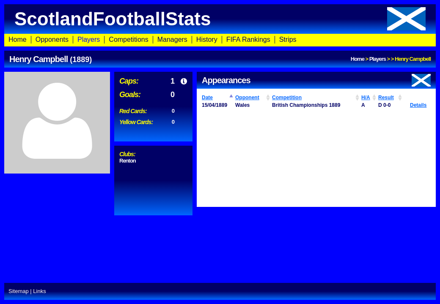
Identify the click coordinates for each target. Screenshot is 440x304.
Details (418, 105)
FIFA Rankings (248, 39)
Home (17, 39)
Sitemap (18, 291)
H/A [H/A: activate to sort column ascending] (365, 97)
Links (39, 291)
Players (88, 39)
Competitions (128, 39)
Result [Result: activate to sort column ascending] (386, 97)
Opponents (52, 39)
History (206, 39)
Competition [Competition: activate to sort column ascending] (287, 97)
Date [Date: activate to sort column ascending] (207, 97)
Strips (288, 39)
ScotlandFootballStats (220, 18)
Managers (172, 39)
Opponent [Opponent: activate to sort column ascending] (247, 97)
